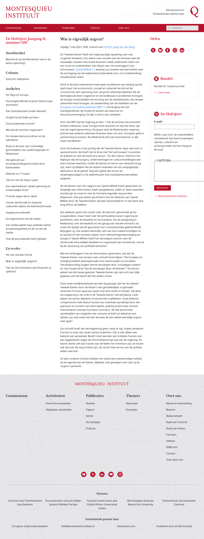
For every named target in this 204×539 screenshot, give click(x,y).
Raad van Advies (175, 428)
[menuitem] (15, 28)
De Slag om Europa (17, 95)
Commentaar (17, 396)
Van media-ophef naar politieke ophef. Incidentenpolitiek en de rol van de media (28, 229)
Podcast (91, 428)
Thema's (133, 396)
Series (89, 416)
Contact (170, 453)
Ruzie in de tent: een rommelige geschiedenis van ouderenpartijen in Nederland (27, 150)
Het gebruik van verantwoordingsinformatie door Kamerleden (25, 163)
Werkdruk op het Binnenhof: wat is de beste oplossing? (28, 61)
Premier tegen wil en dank (21, 196)
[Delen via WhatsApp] (175, 50)
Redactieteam (174, 416)
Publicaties (95, 396)
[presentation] (180, 173)
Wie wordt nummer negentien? (24, 130)
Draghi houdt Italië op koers (22, 117)
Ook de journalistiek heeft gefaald (26, 239)
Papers (90, 410)
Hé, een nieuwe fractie (19, 255)
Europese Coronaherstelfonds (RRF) (81, 107)
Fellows (170, 441)
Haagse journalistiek (18, 213)
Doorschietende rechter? (20, 124)
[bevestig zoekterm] (169, 28)
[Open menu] (55, 28)
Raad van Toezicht (176, 422)
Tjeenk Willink (83, 70)
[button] (83, 474)
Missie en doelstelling (179, 403)
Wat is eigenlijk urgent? (21, 261)
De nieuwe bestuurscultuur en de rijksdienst (25, 138)
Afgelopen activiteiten (59, 410)
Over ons (173, 396)
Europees (131, 410)
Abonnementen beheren (172, 196)
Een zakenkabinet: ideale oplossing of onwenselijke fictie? (28, 188)
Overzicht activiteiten (58, 403)
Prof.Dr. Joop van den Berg (119, 47)
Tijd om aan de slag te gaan (22, 180)
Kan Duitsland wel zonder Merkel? (26, 111)
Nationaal (131, 403)
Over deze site (174, 460)
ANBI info (171, 447)
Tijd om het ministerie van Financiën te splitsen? (28, 269)
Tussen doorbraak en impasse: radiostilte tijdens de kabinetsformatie (28, 204)
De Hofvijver (93, 422)
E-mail (157, 121)
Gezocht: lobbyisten (17, 79)
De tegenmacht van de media (23, 219)
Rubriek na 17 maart (18, 174)
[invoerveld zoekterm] (182, 28)
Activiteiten (55, 396)
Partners (171, 435)
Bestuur (171, 410)
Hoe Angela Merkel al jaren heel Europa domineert (29, 103)
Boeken (90, 403)
